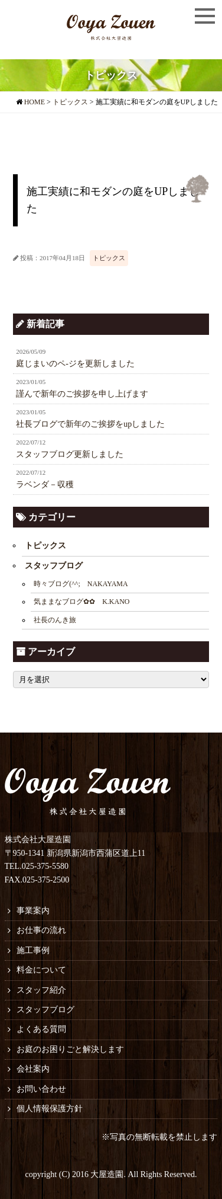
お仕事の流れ (41, 930)
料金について (41, 969)
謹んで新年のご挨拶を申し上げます (111, 387)
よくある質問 (41, 1029)
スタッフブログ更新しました (111, 448)
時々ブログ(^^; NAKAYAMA (81, 584)
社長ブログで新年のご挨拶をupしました (111, 418)
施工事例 (33, 950)
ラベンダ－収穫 (111, 478)
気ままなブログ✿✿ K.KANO (81, 601)
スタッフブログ (54, 565)
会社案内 (33, 1068)
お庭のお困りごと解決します (70, 1049)
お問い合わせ (41, 1089)
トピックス (109, 257)
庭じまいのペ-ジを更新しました (111, 357)
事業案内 (33, 910)
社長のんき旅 (55, 620)
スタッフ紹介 (41, 990)
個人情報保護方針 (50, 1108)
